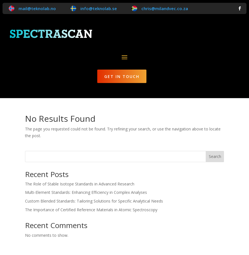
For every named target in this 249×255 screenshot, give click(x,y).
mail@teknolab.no (37, 8)
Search (215, 156)
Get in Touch (121, 76)
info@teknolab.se (98, 8)
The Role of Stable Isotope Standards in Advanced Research (79, 184)
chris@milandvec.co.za (164, 8)
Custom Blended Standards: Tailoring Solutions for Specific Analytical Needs (94, 201)
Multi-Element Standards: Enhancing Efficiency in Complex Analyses (86, 192)
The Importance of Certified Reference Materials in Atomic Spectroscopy (91, 209)
